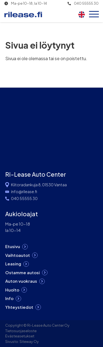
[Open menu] (94, 14)
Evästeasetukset (19, 336)
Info (9, 298)
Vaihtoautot (17, 255)
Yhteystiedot (19, 307)
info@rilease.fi (24, 191)
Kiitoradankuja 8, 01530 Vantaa (39, 184)
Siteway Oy (29, 341)
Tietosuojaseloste (21, 331)
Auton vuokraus (21, 281)
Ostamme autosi (22, 272)
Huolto (12, 289)
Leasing (13, 263)
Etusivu (12, 246)
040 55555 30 (86, 3)
